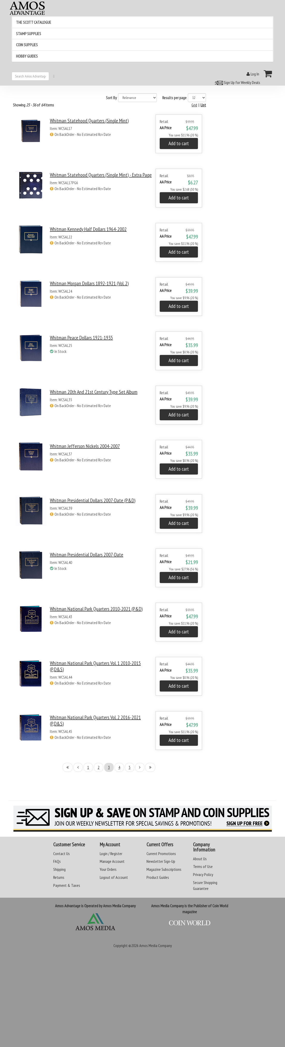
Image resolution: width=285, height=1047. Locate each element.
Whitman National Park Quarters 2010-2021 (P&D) (96, 609)
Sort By (111, 97)
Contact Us (61, 853)
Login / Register (111, 853)
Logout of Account (114, 877)
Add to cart (178, 143)
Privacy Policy (203, 874)
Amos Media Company (155, 945)
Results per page (174, 97)
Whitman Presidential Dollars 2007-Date (86, 554)
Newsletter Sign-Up (161, 861)
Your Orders (108, 869)
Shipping (59, 869)
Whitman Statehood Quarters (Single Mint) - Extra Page (101, 175)
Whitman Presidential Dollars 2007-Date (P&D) (92, 500)
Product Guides (158, 877)
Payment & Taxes (66, 885)
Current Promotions (161, 853)
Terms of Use (203, 866)
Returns (58, 877)
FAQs (57, 861)
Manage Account (112, 861)
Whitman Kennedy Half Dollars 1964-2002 (88, 229)
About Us (200, 858)
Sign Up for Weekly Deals (236, 82)
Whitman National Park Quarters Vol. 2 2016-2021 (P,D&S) (95, 720)
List (203, 104)
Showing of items (33, 104)
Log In (253, 73)
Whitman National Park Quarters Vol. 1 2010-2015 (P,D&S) (95, 666)
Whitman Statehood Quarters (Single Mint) (89, 120)
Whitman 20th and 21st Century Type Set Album (93, 392)
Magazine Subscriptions (164, 869)
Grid (194, 104)
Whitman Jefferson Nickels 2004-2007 (85, 446)
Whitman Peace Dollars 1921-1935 (81, 337)
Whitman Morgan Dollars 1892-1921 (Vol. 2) (89, 283)
